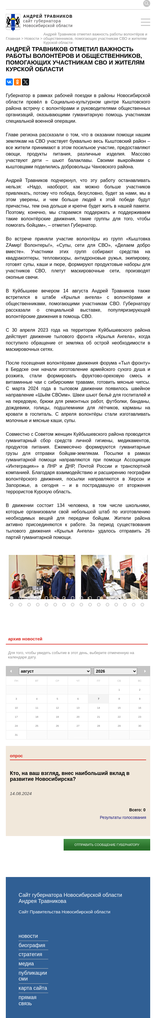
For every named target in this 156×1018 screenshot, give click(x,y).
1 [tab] (13, 598)
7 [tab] (65, 598)
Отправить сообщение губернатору (106, 844)
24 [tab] (74, 605)
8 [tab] (74, 598)
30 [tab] (126, 605)
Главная (13, 39)
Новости (31, 39)
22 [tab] (56, 605)
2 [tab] (21, 598)
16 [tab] (143, 598)
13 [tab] (117, 598)
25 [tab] (82, 605)
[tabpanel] (42, 577)
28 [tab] (109, 605)
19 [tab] (30, 605)
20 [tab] (39, 605)
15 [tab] (135, 598)
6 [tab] (56, 598)
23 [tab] (65, 605)
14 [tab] (126, 598)
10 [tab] (91, 598)
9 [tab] (82, 598)
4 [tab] (39, 598)
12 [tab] (109, 598)
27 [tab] (100, 605)
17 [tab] (13, 605)
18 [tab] (21, 605)
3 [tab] (30, 598)
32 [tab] (143, 605)
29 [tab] (117, 605)
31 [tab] (135, 605)
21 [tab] (48, 605)
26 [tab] (91, 605)
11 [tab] (100, 598)
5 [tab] (48, 598)
